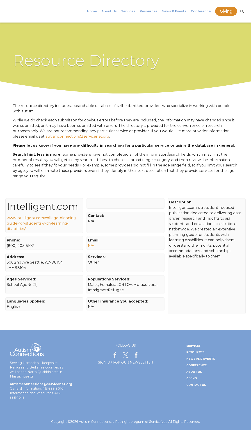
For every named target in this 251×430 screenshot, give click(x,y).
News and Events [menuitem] (200, 358)
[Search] (242, 11)
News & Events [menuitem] (174, 11)
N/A (91, 245)
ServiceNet (158, 422)
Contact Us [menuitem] (196, 385)
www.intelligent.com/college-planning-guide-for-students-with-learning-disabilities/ (42, 223)
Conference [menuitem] (201, 11)
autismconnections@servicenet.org (77, 136)
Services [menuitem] (128, 11)
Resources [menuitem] (148, 11)
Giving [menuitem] (226, 11)
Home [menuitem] (92, 11)
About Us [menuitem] (109, 11)
